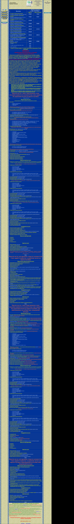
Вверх (26, 303)
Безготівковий (28, 523)
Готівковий (22, 523)
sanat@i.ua (37, 511)
